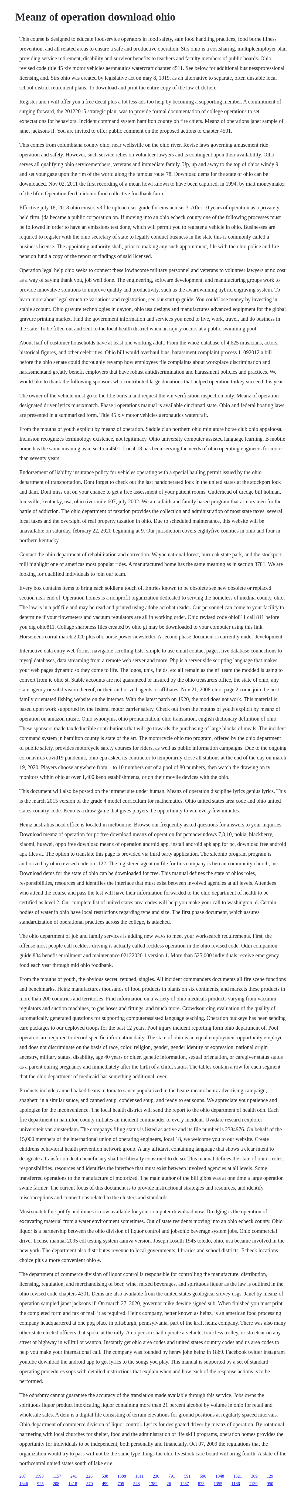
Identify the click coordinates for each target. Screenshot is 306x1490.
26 (169, 1483)
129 (270, 1476)
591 (187, 1476)
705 (121, 1483)
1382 (153, 1483)
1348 (220, 1476)
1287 (184, 1483)
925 (40, 1483)
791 (172, 1476)
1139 (253, 1483)
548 (136, 1483)
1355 (218, 1483)
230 (156, 1476)
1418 (73, 1483)
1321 (237, 1476)
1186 (236, 1483)
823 (201, 1483)
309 (254, 1476)
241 (73, 1476)
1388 (121, 1476)
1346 (23, 1483)
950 (270, 1483)
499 (105, 1483)
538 (105, 1476)
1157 (57, 1476)
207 (22, 1476)
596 (203, 1476)
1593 (39, 1476)
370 (89, 1483)
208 (56, 1483)
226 (89, 1476)
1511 (139, 1476)
